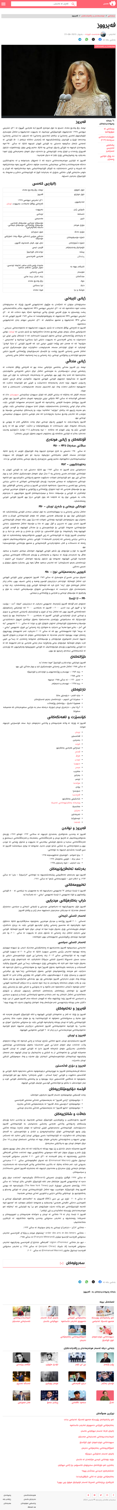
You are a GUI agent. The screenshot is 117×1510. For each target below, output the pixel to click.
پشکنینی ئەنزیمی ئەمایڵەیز (110, 148)
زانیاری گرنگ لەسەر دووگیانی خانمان (97, 1431)
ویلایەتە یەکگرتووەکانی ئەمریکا (65, 802)
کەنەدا (77, 822)
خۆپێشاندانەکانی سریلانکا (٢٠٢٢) (106, 138)
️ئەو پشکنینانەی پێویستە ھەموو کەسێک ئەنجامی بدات (89, 1419)
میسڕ (77, 767)
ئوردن (77, 759)
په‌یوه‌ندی (7, 1495)
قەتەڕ (77, 752)
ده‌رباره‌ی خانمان (30, 1499)
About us (32, 1507)
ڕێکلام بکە (7, 1499)
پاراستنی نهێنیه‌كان (28, 1503)
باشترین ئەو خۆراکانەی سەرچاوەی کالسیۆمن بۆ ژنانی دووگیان (86, 1465)
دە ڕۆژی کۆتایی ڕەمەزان (107, 158)
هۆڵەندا (76, 783)
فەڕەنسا (76, 795)
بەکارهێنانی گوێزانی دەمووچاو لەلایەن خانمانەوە (92, 1425)
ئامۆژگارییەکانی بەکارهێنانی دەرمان (97, 1448)
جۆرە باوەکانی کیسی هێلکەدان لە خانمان (95, 1459)
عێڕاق (78, 755)
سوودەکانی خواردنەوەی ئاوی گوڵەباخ (97, 1442)
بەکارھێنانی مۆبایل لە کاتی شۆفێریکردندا (95, 1476)
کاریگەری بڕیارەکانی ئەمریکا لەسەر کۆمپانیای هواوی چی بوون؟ (85, 1482)
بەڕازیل (77, 810)
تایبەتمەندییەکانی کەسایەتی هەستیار (96, 1436)
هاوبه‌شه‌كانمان (30, 1495)
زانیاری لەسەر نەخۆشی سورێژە (99, 1454)
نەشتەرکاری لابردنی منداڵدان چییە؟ (98, 1471)
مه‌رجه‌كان (7, 1503)
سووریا (77, 763)
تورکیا (12, 331)
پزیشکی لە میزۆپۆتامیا (109, 130)
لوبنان (9, 203)
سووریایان (14, 394)
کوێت (77, 744)
